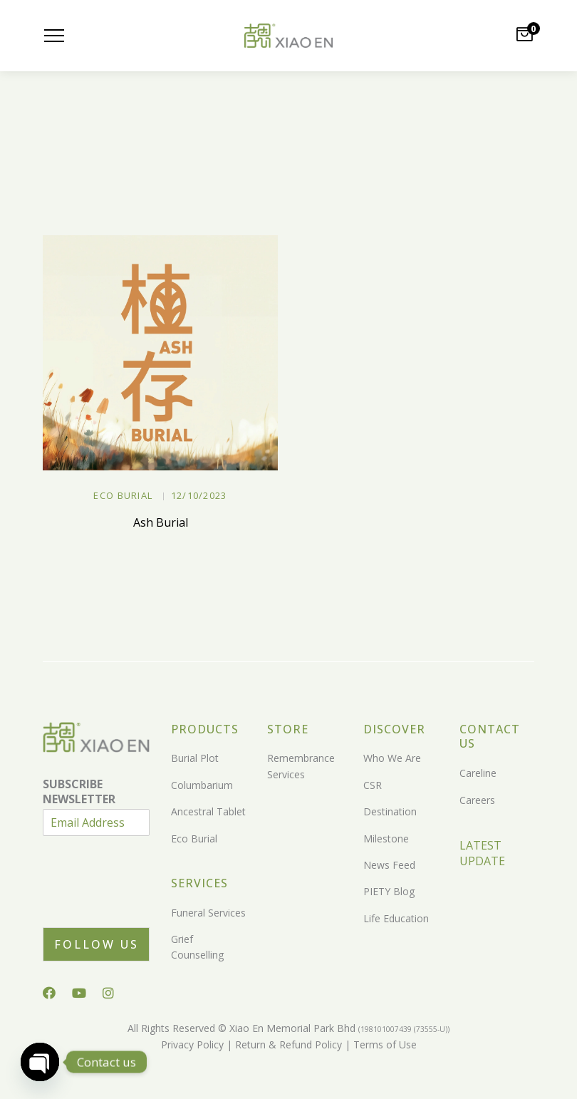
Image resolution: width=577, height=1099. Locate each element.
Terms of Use (383, 1044)
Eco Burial (122, 495)
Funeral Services (208, 912)
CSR (372, 785)
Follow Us (96, 944)
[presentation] (151, 903)
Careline (478, 773)
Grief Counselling (197, 946)
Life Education (396, 918)
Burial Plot (195, 758)
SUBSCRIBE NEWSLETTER (79, 792)
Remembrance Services (301, 765)
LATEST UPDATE (482, 853)
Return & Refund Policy (287, 1044)
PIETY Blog (389, 891)
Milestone (386, 838)
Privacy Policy (192, 1044)
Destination (390, 811)
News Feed (389, 865)
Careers (477, 800)
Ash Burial (160, 522)
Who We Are (392, 758)
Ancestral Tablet (208, 811)
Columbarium (202, 785)
